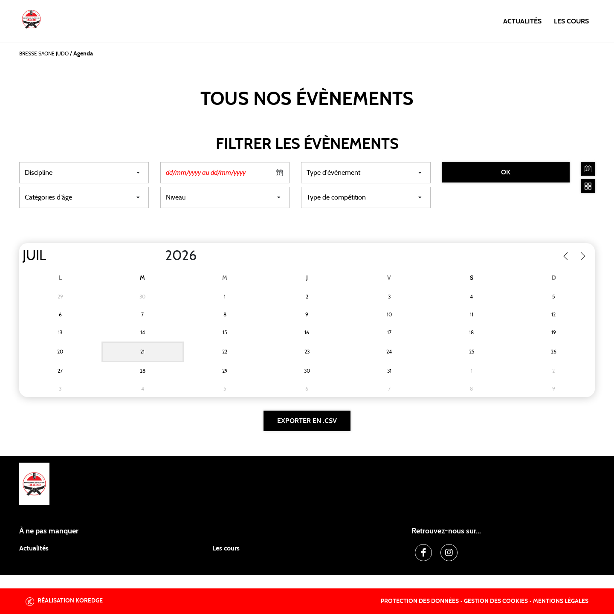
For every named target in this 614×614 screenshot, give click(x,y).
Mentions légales (560, 601)
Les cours (571, 21)
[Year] (158, 256)
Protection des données (420, 601)
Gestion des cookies (496, 601)
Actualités (522, 21)
